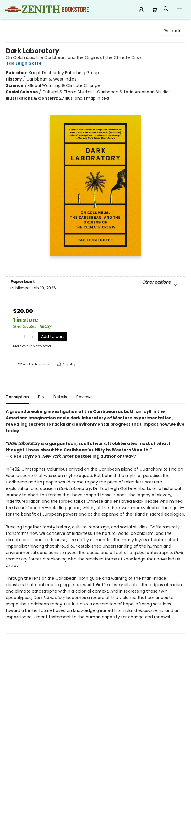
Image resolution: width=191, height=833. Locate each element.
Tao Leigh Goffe (24, 63)
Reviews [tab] (84, 397)
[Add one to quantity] (32, 336)
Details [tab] (60, 397)
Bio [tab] (41, 397)
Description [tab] (17, 397)
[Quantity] (25, 336)
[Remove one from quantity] (17, 336)
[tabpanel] (95, 521)
